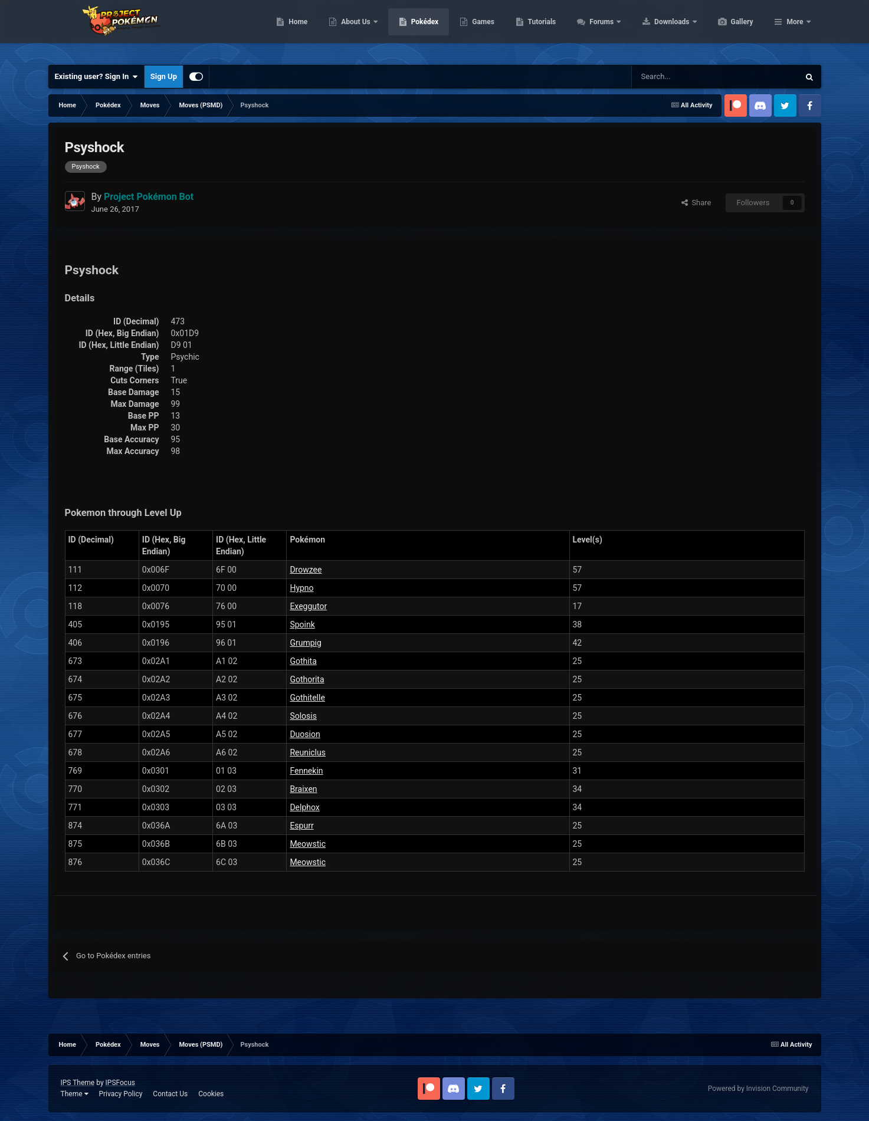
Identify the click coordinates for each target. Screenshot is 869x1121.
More (795, 29)
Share (696, 202)
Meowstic (308, 844)
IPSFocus (120, 1083)
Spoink (302, 624)
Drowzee (306, 569)
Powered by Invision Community (758, 1088)
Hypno (301, 588)
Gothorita (307, 679)
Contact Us (170, 1094)
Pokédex (481, 29)
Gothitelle (307, 697)
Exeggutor (308, 606)
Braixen (303, 789)
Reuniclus (308, 752)
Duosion (305, 734)
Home (353, 29)
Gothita (303, 661)
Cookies (211, 1094)
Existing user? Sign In (96, 76)
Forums (658, 29)
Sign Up (163, 76)
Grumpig (305, 642)
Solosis (303, 716)
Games (539, 29)
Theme (74, 1094)
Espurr (301, 825)
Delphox (304, 807)
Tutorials (597, 29)
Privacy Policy (120, 1094)
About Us (412, 29)
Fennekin (306, 770)
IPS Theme (78, 1083)
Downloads (728, 29)
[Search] (673, 76)
